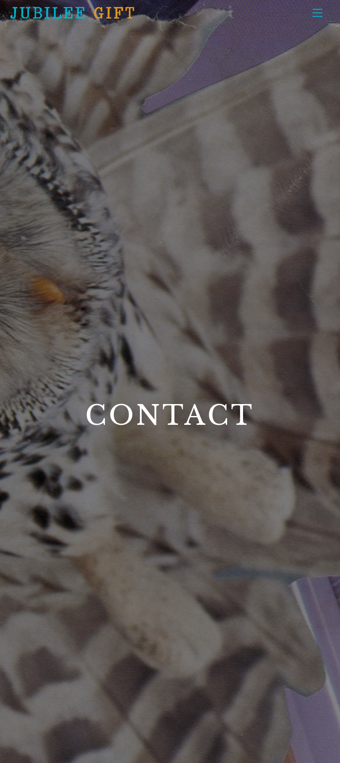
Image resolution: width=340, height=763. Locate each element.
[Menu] (317, 12)
